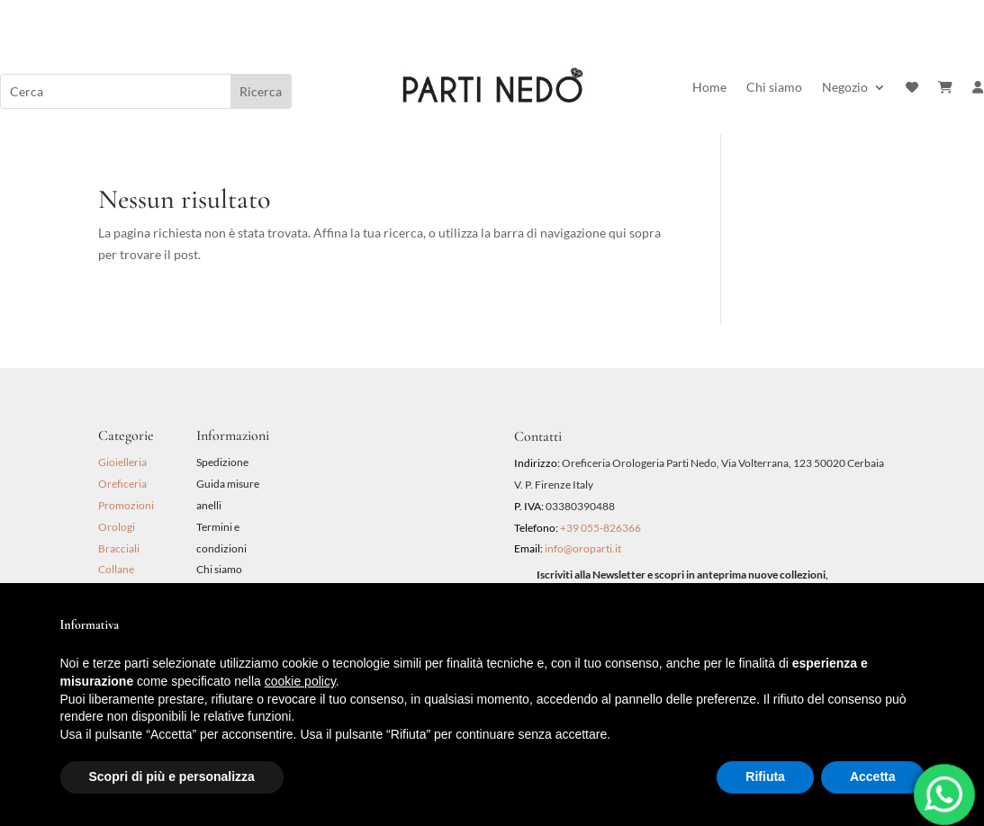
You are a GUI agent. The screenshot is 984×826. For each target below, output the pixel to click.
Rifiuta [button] (765, 776)
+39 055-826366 (600, 527)
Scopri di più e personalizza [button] (172, 776)
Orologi (116, 527)
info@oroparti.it (583, 548)
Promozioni (126, 505)
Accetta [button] (873, 776)
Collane (116, 569)
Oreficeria (122, 483)
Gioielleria (122, 462)
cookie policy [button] (300, 681)
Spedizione (222, 462)
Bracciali (119, 548)
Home (709, 87)
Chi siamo (774, 87)
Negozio (845, 87)
